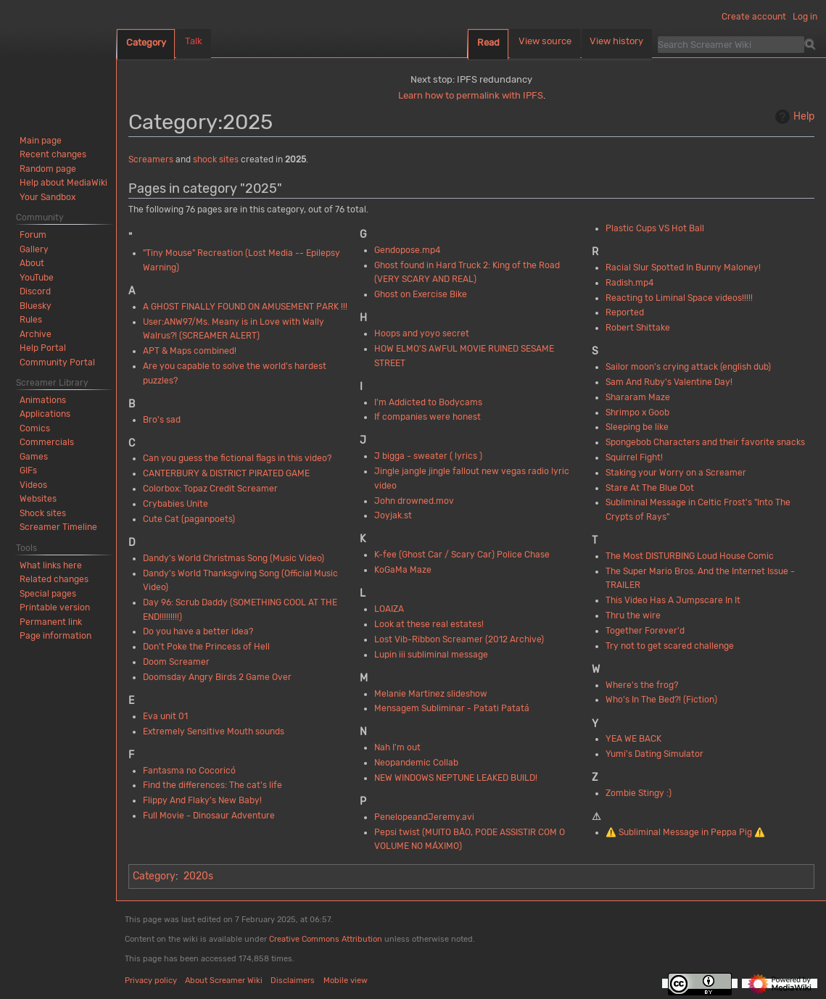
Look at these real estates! (429, 624)
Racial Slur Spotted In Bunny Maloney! (683, 267)
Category (154, 876)
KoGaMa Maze (402, 570)
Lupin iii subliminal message (431, 655)
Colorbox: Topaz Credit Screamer (210, 489)
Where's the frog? (642, 685)
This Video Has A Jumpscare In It (673, 600)
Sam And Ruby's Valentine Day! (669, 382)
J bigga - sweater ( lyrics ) (428, 456)
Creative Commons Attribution (325, 939)
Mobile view (345, 980)
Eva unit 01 (165, 716)
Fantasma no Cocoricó (189, 771)
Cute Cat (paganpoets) (189, 519)
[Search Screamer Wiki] (731, 44)
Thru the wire (633, 615)
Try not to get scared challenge (670, 646)
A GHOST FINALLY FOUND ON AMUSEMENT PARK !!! (245, 307)
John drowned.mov (414, 501)
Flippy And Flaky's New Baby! (202, 800)
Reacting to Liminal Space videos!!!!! (679, 298)
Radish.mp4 (629, 283)
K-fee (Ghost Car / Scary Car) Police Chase (462, 555)
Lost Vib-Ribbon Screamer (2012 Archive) (459, 639)
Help (793, 116)
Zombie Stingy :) (639, 793)
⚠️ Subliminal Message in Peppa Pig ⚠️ (685, 832)
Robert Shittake (638, 328)
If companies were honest (427, 417)
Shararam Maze (638, 397)
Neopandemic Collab (416, 763)
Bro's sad (162, 420)
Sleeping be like (637, 427)
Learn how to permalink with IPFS (470, 95)
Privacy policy (151, 980)
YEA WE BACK (633, 739)
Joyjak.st (393, 515)
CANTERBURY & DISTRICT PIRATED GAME (226, 473)
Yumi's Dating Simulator (654, 754)
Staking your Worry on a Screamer (676, 473)
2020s (198, 876)
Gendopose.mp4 (407, 250)
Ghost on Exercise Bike (420, 294)
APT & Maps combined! (189, 351)
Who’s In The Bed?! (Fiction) (661, 700)
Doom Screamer (176, 662)
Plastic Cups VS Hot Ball (655, 228)
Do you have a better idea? (198, 631)
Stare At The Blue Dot (650, 488)
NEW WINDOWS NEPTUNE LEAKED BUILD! (455, 778)
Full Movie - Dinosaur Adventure (209, 816)
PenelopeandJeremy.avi (424, 817)
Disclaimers (292, 980)
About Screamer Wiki (224, 980)
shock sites (216, 159)
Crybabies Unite (175, 504)
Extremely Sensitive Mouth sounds (213, 731)
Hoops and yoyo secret (421, 333)
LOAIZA (389, 609)
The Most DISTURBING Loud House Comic (690, 556)
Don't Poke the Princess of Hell (206, 647)
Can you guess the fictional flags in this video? (237, 458)
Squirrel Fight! (634, 457)
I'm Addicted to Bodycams (428, 402)
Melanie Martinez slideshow (430, 694)
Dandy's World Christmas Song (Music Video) (233, 558)
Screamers (150, 159)
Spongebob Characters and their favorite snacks (705, 442)
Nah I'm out (397, 747)
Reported (625, 312)
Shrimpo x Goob (637, 412)
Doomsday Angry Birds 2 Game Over (217, 677)
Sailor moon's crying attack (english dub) (688, 367)
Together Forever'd (645, 631)
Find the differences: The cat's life (212, 785)
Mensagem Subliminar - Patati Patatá (451, 708)
